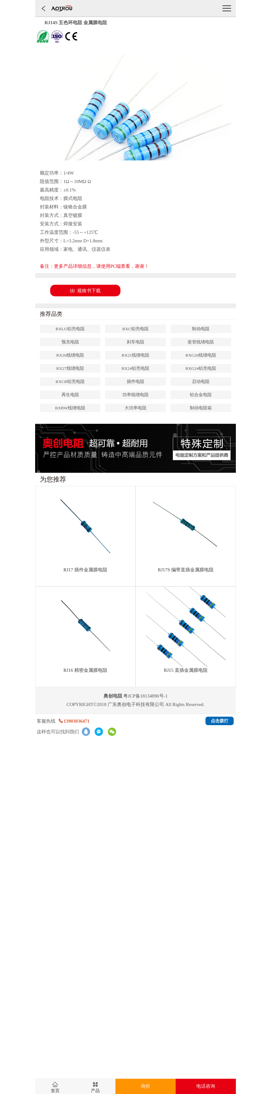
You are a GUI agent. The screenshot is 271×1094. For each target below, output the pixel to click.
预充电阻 (70, 342)
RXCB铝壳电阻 (70, 381)
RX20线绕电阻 (70, 355)
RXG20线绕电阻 (200, 355)
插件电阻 (135, 381)
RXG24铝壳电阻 (200, 368)
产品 (95, 1091)
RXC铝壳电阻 (135, 328)
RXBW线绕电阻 (70, 408)
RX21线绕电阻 (135, 355)
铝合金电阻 (201, 394)
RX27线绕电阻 (70, 368)
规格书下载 (85, 290)
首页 (55, 1091)
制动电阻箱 (201, 408)
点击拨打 (219, 721)
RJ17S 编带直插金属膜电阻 (186, 569)
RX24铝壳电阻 (135, 368)
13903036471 (73, 721)
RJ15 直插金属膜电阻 (186, 670)
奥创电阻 (113, 695)
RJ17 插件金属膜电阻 (85, 569)
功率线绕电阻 (135, 394)
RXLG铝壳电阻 (70, 328)
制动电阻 (201, 328)
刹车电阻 (135, 342)
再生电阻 (70, 394)
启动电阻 (201, 381)
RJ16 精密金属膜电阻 (85, 670)
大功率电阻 (135, 408)
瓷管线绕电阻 (201, 342)
